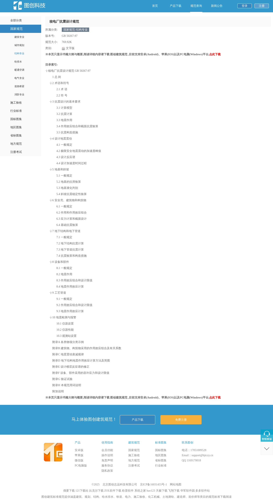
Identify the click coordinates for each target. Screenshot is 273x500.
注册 (262, 5)
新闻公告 (217, 5)
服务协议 (107, 465)
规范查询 (196, 5)
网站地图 (175, 484)
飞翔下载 (174, 490)
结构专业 (19, 53)
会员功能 (107, 450)
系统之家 (140, 490)
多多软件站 (202, 490)
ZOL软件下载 (112, 490)
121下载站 (81, 490)
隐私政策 (107, 470)
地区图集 (16, 127)
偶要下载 (69, 490)
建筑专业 (19, 37)
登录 (244, 5)
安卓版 (79, 450)
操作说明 (107, 455)
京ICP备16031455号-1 (153, 484)
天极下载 (161, 490)
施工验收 (16, 102)
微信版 (79, 460)
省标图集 (16, 135)
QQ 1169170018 (191, 460)
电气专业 (19, 78)
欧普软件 (128, 490)
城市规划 (19, 45)
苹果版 (79, 455)
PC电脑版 (81, 465)
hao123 (151, 490)
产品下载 (175, 5)
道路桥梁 (19, 86)
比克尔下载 (96, 490)
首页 (155, 5)
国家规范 (16, 28)
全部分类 (16, 20)
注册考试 (16, 152)
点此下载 (215, 54)
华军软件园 (187, 490)
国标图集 (16, 119)
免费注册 (181, 419)
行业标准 (16, 110)
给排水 (18, 61)
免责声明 (107, 460)
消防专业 (19, 94)
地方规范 (16, 143)
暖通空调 (19, 69)
